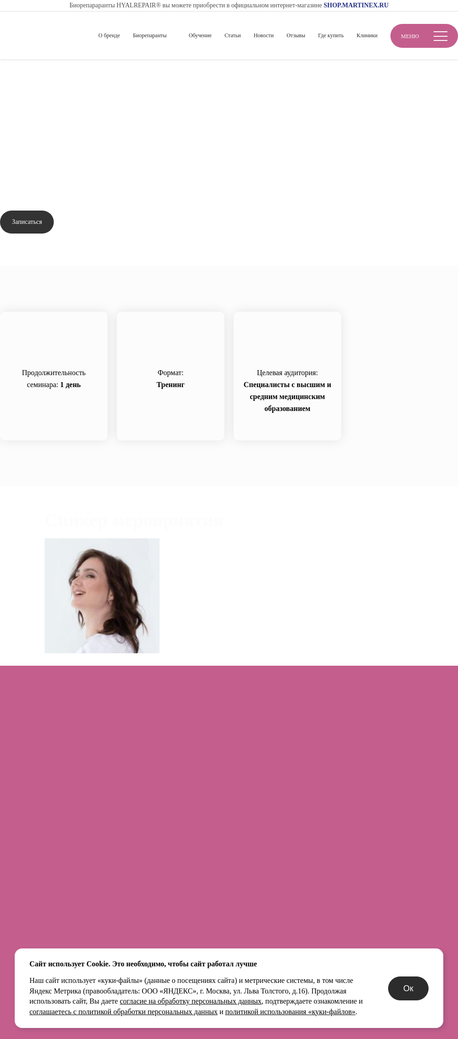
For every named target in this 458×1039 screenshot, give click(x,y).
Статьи (232, 35)
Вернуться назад (36, 101)
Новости (264, 35)
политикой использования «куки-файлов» (290, 1012)
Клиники (367, 35)
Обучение (200, 35)
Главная (12, 74)
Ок (408, 988)
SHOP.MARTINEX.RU (356, 5)
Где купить (331, 35)
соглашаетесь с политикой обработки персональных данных (123, 1012)
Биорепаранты (149, 35)
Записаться (27, 221)
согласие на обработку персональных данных (190, 1001)
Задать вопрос (94, 222)
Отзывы (295, 35)
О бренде (109, 35)
